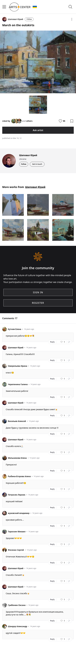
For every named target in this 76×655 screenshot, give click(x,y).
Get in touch (37, 164)
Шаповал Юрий (35, 187)
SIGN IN (38, 292)
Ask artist (38, 130)
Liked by (6, 121)
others (29, 121)
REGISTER (38, 302)
